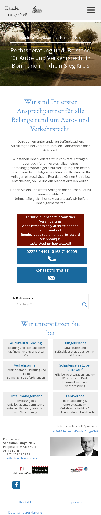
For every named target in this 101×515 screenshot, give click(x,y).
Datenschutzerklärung (25, 512)
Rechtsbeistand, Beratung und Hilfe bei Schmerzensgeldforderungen (26, 371)
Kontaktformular (52, 270)
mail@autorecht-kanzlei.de (20, 458)
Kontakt (25, 502)
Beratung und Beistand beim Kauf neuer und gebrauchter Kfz (26, 349)
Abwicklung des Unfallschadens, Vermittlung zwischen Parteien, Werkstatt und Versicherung (26, 404)
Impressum (75, 502)
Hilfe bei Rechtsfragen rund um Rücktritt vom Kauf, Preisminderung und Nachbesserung (75, 375)
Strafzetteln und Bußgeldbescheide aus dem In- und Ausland (75, 349)
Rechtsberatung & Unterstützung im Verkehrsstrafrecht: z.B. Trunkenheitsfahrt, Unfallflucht (75, 404)
